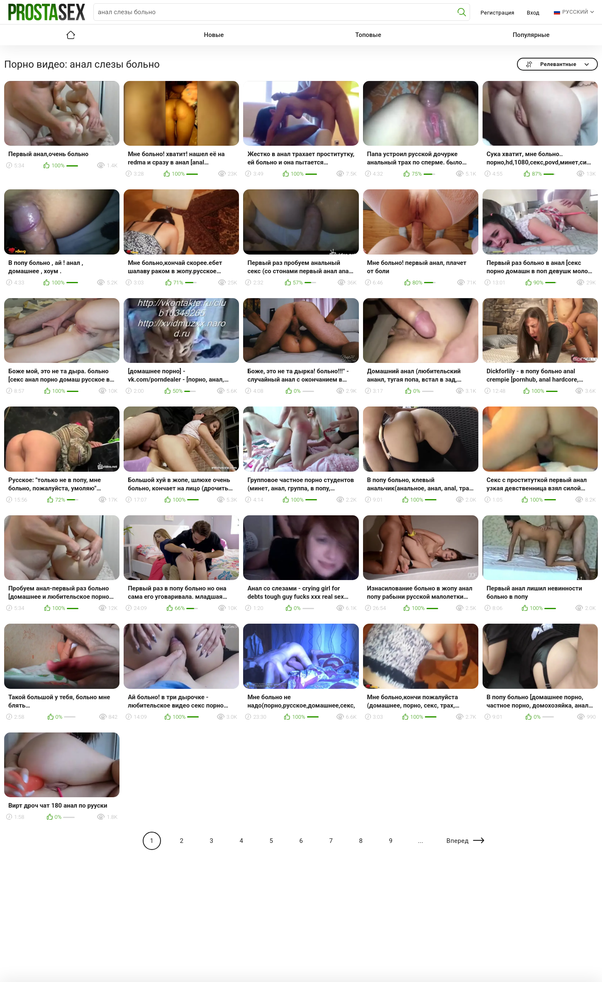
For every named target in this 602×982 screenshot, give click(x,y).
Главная (71, 35)
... (420, 841)
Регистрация (497, 13)
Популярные (531, 35)
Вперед (457, 841)
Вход (533, 13)
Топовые (368, 35)
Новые (214, 35)
